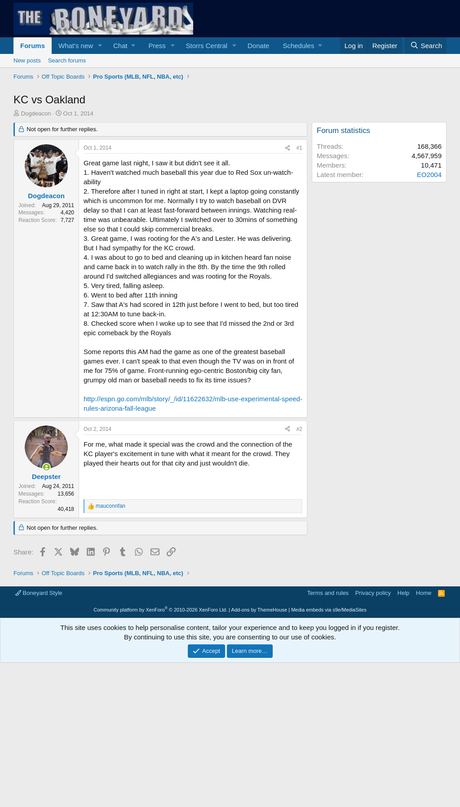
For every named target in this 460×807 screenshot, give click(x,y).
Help (404, 718)
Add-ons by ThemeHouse (259, 735)
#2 (299, 555)
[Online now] (46, 593)
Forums (32, 45)
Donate (258, 45)
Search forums (67, 60)
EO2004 (429, 300)
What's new (75, 45)
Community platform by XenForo (160, 735)
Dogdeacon (36, 239)
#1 (299, 273)
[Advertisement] (230, 150)
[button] (100, 45)
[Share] (287, 274)
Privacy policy (373, 718)
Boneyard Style (38, 718)
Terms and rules (328, 718)
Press (156, 45)
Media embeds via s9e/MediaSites (329, 735)
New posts (27, 60)
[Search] (426, 45)
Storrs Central (207, 45)
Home (424, 718)
